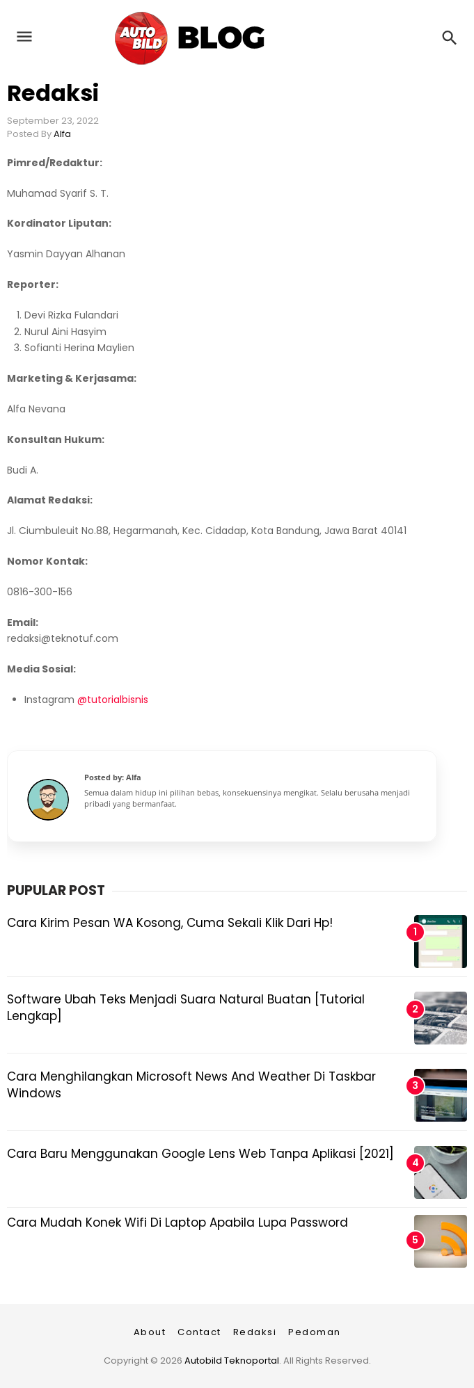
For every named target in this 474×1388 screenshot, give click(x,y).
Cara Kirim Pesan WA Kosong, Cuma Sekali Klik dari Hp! (170, 922)
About (150, 1332)
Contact (199, 1332)
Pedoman (314, 1332)
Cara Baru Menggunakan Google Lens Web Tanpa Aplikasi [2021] (200, 1153)
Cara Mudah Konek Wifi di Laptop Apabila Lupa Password (177, 1222)
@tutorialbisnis (112, 700)
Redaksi (53, 92)
